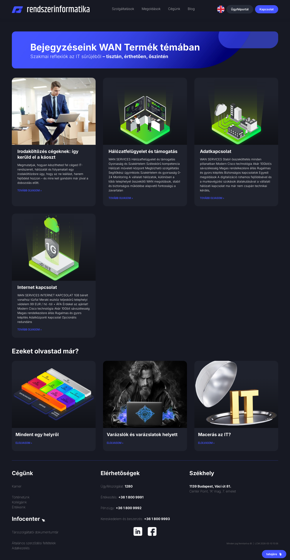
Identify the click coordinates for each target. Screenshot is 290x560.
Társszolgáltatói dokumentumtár (35, 532)
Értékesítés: (122, 497)
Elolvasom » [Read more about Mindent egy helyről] (24, 442)
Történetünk (21, 497)
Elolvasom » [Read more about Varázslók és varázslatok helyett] (115, 442)
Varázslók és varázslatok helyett (142, 434)
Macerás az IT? (214, 434)
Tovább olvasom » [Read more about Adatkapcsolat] (212, 198)
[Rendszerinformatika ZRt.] (233, 520)
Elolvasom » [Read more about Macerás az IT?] (206, 442)
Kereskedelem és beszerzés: (135, 519)
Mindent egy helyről (37, 434)
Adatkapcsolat (215, 151)
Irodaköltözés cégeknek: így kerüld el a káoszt (47, 154)
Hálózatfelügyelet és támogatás (143, 151)
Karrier (16, 486)
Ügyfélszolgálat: (117, 486)
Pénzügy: (121, 508)
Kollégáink (19, 502)
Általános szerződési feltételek (34, 543)
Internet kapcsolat (37, 287)
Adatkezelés (21, 548)
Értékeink (19, 507)
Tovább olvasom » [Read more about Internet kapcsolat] (29, 329)
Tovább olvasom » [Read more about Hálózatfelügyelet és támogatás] (121, 198)
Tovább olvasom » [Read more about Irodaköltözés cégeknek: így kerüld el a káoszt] (29, 190)
